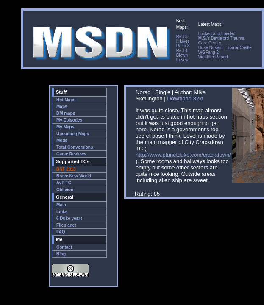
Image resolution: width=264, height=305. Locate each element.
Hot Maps (65, 99)
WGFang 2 (208, 52)
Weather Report (213, 57)
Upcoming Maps (72, 133)
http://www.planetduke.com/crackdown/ (183, 155)
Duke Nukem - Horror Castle (225, 47)
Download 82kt (185, 98)
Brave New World (73, 176)
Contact (64, 247)
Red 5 (182, 36)
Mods (61, 140)
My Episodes (69, 120)
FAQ (60, 232)
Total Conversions (74, 147)
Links (61, 211)
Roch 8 (183, 46)
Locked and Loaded (217, 33)
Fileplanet (66, 225)
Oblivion (64, 189)
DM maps (65, 113)
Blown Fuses (182, 57)
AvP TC (63, 182)
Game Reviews (71, 154)
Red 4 (182, 50)
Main (61, 204)
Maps (61, 106)
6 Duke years (69, 218)
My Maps (65, 127)
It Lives (183, 41)
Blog (61, 254)
